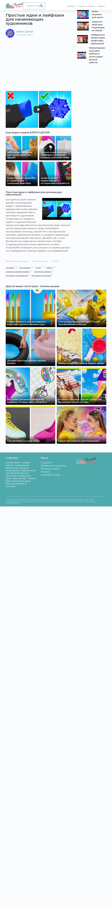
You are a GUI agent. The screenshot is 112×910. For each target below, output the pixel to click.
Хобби (55, 261)
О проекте (46, 462)
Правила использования (53, 465)
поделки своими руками (19, 271)
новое (51, 267)
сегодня (12, 267)
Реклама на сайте (50, 468)
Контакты (46, 472)
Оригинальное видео (17, 261)
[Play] (38, 109)
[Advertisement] (38, 59)
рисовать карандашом (18, 275)
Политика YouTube (50, 475)
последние (26, 267)
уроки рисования (44, 271)
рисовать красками (42, 275)
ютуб (40, 267)
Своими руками (40, 261)
